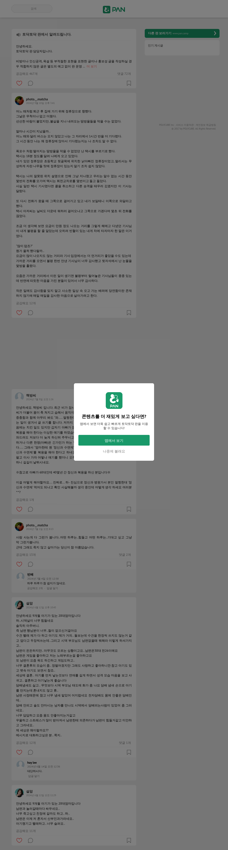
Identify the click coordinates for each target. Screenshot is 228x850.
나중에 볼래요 (114, 451)
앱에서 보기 (114, 440)
